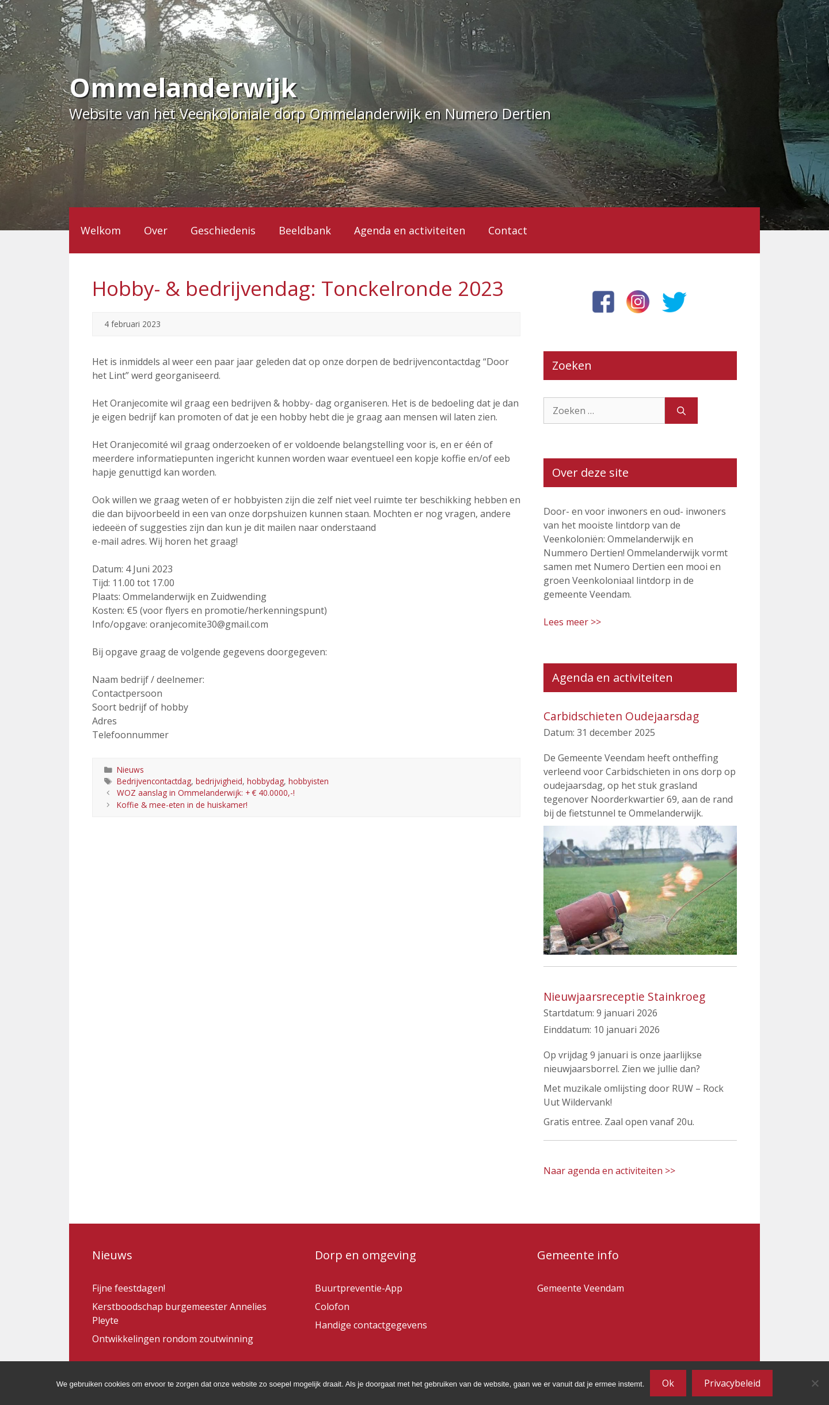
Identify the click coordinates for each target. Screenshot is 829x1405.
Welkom (101, 230)
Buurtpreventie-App (358, 1288)
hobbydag (265, 781)
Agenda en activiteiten (409, 230)
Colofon (332, 1306)
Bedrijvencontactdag (154, 781)
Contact (507, 230)
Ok (668, 1383)
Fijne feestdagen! (128, 1288)
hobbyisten (308, 781)
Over (156, 230)
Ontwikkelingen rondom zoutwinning (172, 1338)
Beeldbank (305, 230)
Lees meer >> (572, 622)
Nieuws (130, 769)
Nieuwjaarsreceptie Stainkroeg (624, 996)
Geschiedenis (223, 230)
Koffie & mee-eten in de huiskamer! (182, 804)
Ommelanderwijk (183, 87)
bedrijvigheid (219, 781)
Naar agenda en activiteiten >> (609, 1170)
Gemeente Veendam (580, 1288)
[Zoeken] (681, 410)
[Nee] (814, 1383)
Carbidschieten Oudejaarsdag (621, 716)
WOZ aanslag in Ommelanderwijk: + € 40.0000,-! (206, 792)
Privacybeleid (732, 1383)
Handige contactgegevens (371, 1325)
